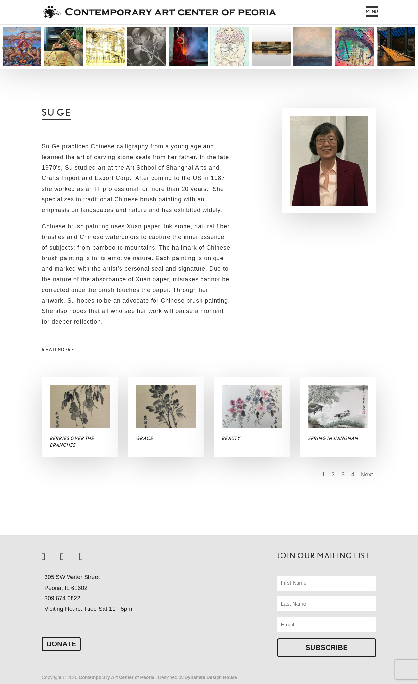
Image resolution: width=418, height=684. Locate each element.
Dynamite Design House (211, 677)
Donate (61, 644)
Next (367, 474)
